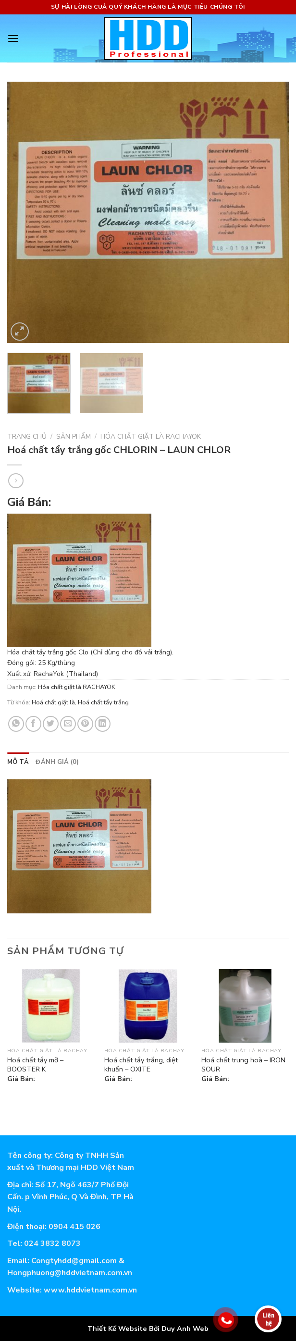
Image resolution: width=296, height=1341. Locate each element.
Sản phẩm (73, 436)
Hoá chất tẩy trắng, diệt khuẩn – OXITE (141, 1064)
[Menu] (13, 38)
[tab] (18, 762)
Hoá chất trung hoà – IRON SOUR (243, 1064)
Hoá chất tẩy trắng (103, 702)
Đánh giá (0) (57, 762)
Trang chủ (27, 436)
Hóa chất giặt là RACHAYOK (150, 436)
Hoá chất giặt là (53, 702)
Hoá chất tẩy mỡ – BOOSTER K (35, 1064)
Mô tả (18, 762)
